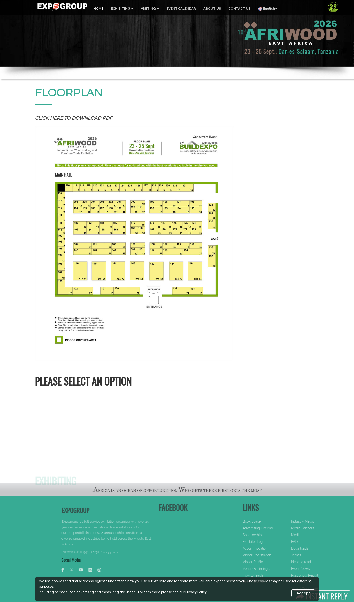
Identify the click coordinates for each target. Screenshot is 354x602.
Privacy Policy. (196, 592)
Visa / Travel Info (320, 589)
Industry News (318, 521)
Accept (303, 593)
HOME (98, 8)
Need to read (316, 562)
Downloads (315, 548)
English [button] (267, 9)
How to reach (268, 575)
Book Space (267, 521)
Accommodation (270, 548)
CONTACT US (239, 8)
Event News (316, 569)
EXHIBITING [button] (122, 8)
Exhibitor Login (269, 542)
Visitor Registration (272, 555)
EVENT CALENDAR (181, 8)
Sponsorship (267, 535)
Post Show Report (320, 575)
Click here (49, 118)
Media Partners (318, 528)
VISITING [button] (150, 8)
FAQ (310, 542)
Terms (311, 555)
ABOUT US (212, 8)
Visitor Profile (268, 562)
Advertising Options (273, 528)
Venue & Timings (271, 569)
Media (311, 535)
